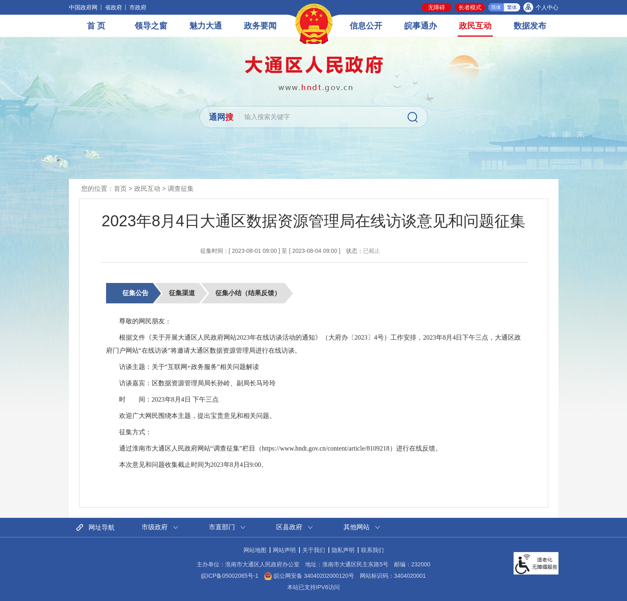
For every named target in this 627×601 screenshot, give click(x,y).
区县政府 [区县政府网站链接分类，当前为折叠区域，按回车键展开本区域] (289, 527)
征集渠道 (182, 292)
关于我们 (313, 550)
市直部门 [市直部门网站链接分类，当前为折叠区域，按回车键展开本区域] (222, 527)
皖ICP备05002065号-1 (229, 575)
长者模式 (470, 7)
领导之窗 (151, 25)
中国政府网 (83, 7)
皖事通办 (420, 25)
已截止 (371, 250)
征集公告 (135, 292)
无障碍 (436, 7)
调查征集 (181, 188)
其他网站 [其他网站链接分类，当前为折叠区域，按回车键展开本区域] (356, 527)
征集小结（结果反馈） (248, 292)
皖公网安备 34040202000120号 (309, 575)
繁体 (512, 7)
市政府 (137, 7)
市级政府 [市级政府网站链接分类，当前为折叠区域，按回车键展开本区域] (155, 527)
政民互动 (475, 25)
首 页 (96, 25)
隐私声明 (343, 550)
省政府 (113, 7)
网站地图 (255, 550)
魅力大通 (205, 25)
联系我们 (372, 550)
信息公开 (366, 25)
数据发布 (530, 25)
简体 (496, 7)
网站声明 (284, 550)
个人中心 (547, 7)
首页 (120, 188)
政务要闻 (260, 25)
